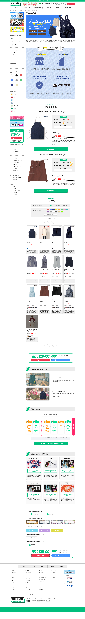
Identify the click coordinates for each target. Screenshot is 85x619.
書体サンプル (15, 179)
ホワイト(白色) (27, 589)
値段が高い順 (64, 207)
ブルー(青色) (27, 593)
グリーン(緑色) (27, 597)
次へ (52, 224)
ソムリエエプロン (14, 585)
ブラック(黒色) (27, 590)
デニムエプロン (27, 584)
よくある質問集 (15, 170)
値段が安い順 (57, 207)
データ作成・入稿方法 (17, 177)
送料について (15, 164)
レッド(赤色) (27, 592)
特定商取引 (15, 192)
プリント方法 (41, 595)
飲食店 (13, 592)
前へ (48, 224)
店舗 (12, 593)
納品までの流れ (16, 162)
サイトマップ (15, 194)
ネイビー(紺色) (27, 598)
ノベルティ (13, 597)
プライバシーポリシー (17, 190)
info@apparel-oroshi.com (54, 608)
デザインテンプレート (55, 584)
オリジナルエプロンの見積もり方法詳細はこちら (50, 453)
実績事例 (58, 7)
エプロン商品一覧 (37, 7)
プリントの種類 (15, 147)
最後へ (56, 224)
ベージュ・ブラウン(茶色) (29, 600)
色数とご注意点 (16, 151)
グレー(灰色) (27, 595)
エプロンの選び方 (47, 7)
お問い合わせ (71, 4)
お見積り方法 (42, 578)
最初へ (44, 224)
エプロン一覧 (32, 578)
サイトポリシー (15, 188)
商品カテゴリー (27, 7)
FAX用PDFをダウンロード (61, 368)
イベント (13, 595)
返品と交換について (16, 168)
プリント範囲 (15, 153)
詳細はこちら (51, 149)
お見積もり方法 (68, 7)
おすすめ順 (51, 207)
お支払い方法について (17, 166)
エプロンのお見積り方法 (17, 160)
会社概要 (14, 186)
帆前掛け (13, 587)
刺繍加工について (16, 149)
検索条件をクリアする (50, 216)
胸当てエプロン (14, 584)
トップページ (17, 7)
